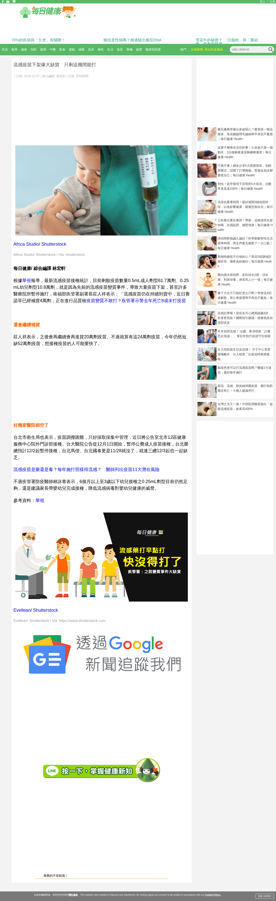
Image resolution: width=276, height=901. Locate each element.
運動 (72, 49)
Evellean (22, 610)
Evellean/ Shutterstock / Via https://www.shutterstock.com (59, 621)
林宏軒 (61, 76)
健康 (24, 49)
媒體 (139, 49)
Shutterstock (53, 244)
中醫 (53, 49)
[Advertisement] (101, 110)
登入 (262, 1)
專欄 (129, 49)
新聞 (43, 49)
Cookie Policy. (213, 895)
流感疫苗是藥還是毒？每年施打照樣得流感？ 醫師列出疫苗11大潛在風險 (86, 469)
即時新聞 (82, 76)
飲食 (62, 49)
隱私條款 (73, 895)
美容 (91, 49)
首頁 (5, 49)
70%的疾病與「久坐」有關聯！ (38, 40)
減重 (81, 49)
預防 (33, 49)
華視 (26, 280)
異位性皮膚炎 (214, 49)
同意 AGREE (264, 896)
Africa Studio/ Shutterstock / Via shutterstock (49, 255)
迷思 (120, 49)
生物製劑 (197, 49)
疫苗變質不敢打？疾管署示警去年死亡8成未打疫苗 (136, 300)
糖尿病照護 (153, 49)
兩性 (101, 49)
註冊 (272, 1)
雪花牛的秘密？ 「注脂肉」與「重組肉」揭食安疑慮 (227, 42)
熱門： (184, 49)
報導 (14, 49)
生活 (110, 49)
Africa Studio (26, 244)
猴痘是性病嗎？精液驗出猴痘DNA (132, 40)
